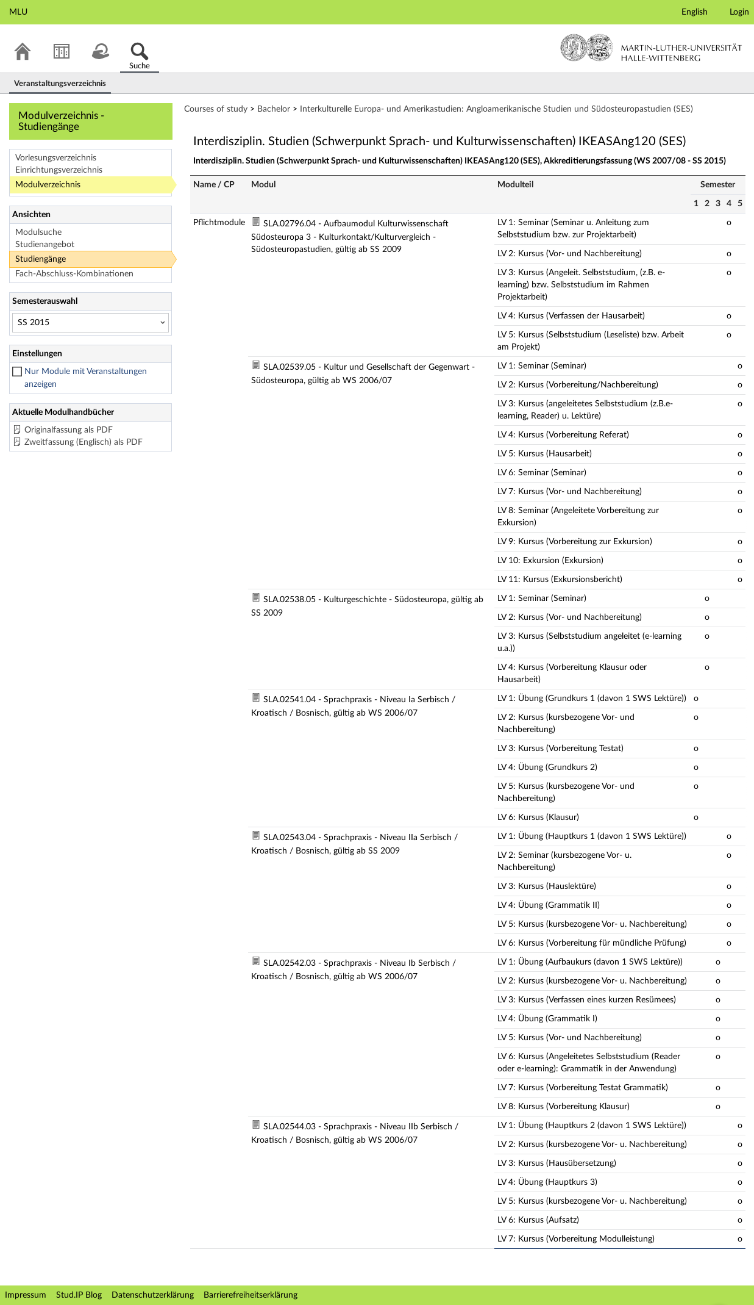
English (694, 12)
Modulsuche (38, 232)
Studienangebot (44, 244)
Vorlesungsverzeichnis (55, 158)
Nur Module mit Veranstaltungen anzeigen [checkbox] (85, 378)
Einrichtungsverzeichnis (58, 170)
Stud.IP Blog (79, 1295)
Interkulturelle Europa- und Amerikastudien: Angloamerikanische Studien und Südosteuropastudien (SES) (496, 109)
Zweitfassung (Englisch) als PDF (83, 442)
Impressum (25, 1295)
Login (739, 12)
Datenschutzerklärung (153, 1295)
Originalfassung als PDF (68, 430)
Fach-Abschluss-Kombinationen (74, 274)
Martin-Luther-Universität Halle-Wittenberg (651, 47)
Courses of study (215, 109)
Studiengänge (40, 259)
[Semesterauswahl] (90, 323)
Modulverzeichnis (47, 185)
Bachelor (273, 109)
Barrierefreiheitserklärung (250, 1295)
